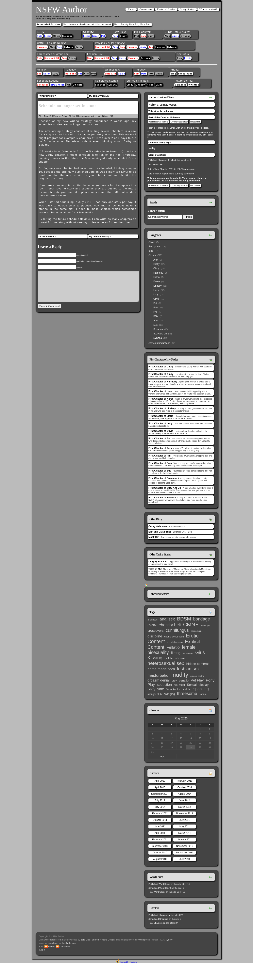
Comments (64, 946)
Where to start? (208, 9)
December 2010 (159, 846)
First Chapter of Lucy (160, 423)
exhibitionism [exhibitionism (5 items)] (175, 642)
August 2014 (184, 794)
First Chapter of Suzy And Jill (164, 488)
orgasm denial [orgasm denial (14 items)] (158, 680)
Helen (150, 85)
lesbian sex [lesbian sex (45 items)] (188, 668)
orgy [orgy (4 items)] (174, 680)
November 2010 (184, 846)
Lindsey (140, 85)
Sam (143, 36)
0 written (193, 85)
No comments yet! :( (86, 116)
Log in (42, 950)
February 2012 (160, 813)
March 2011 (184, 833)
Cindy (123, 36)
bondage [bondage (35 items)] (201, 619)
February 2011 (160, 839)
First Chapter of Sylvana (162, 497)
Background (185, 73)
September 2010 (185, 852)
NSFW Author (61, 9)
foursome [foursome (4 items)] (187, 653)
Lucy (151, 36)
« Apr (162, 756)
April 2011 (160, 833)
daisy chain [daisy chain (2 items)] (196, 631)
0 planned (180, 85)
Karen (95, 36)
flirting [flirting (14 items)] (175, 653)
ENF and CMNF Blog (160, 531)
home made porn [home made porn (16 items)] (161, 669)
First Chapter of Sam (160, 463)
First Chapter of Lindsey (162, 408)
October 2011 (160, 820)
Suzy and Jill (102, 47)
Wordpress (144, 940)
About (131, 9)
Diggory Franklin (157, 561)
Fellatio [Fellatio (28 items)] (173, 647)
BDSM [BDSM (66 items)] (184, 618)
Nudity (151, 148)
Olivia (56, 36)
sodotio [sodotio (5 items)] (186, 689)
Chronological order (179, 122)
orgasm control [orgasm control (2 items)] (197, 676)
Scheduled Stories (48, 24)
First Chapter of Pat (159, 438)
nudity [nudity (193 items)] (180, 674)
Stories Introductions (159, 343)
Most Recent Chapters (158, 122)
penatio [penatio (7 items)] (184, 680)
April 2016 (160, 787)
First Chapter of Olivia (160, 431)
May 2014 (160, 807)
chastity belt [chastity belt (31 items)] (170, 625)
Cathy (79, 47)
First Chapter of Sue (159, 470)
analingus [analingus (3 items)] (152, 619)
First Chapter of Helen (160, 391)
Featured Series (166, 9)
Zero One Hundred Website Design (97, 940)
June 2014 (184, 800)
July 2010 (184, 859)
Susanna (67, 36)
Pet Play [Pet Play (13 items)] (197, 680)
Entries (51, 946)
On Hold (77, 85)
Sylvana (185, 36)
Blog (173, 73)
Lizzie (47, 36)
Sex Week (42, 85)
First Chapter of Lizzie (160, 416)
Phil (136, 36)
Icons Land (52, 943)
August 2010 (159, 859)
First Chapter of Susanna (162, 478)
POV (151, 73)
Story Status (187, 9)
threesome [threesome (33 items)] (187, 693)
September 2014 (160, 794)
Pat (103, 36)
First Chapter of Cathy (160, 366)
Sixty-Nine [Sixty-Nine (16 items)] (155, 689)
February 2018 (184, 780)
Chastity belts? (48, 96)
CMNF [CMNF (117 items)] (190, 625)
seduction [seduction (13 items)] (164, 685)
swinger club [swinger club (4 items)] (154, 694)
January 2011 (184, 839)
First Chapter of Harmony (162, 381)
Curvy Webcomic (158, 526)
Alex (167, 36)
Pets (39, 36)
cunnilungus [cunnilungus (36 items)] (177, 630)
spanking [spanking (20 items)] (201, 689)
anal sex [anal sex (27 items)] (167, 619)
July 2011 (184, 820)
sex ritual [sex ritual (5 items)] (179, 684)
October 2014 (184, 787)
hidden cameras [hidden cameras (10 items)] (198, 664)
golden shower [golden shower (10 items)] (175, 658)
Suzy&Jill (110, 73)
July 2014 (160, 800)
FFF (159, 940)
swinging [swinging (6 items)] (169, 694)
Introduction (195, 122)
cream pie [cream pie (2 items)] (205, 625)
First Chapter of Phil (159, 455)
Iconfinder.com (69, 943)
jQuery (169, 940)
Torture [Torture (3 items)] (203, 694)
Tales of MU (154, 569)
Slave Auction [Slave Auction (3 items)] (173, 689)
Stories (152, 255)
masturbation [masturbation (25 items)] (159, 675)
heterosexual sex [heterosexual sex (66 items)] (165, 663)
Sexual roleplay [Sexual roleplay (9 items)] (198, 684)
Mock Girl (153, 537)
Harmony (42, 47)
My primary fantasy (99, 96)
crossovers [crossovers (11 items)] (155, 631)
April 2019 (160, 780)
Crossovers (146, 9)
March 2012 (184, 807)
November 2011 (184, 813)
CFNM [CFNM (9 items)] (152, 625)
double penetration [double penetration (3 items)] (174, 636)
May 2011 (184, 826)
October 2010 (160, 852)
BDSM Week (57, 85)
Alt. (69, 85)
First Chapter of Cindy (160, 374)
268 (111, 116)
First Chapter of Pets (160, 448)
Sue (150, 47)
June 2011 (159, 826)
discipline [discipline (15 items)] (154, 636)
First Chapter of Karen (161, 398)
